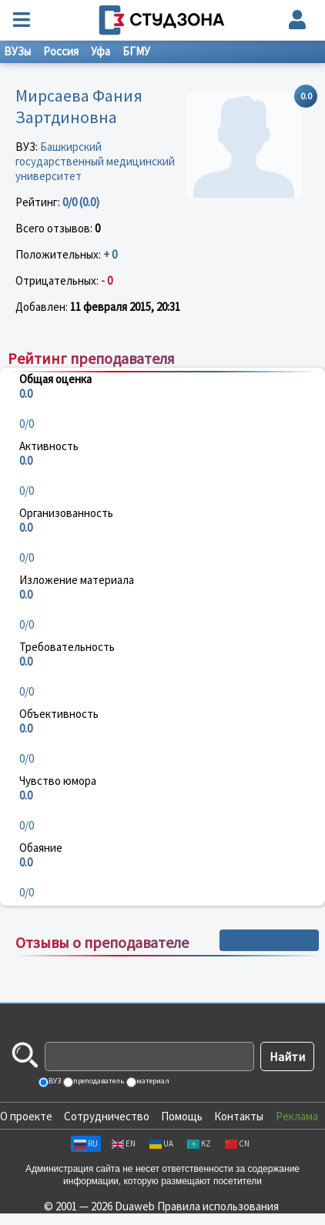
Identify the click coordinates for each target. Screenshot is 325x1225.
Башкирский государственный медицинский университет (95, 161)
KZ (199, 1143)
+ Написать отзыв (269, 940)
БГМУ (136, 51)
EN (124, 1143)
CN (237, 1143)
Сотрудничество (106, 1116)
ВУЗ (54, 1081)
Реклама (297, 1116)
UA (161, 1143)
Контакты (238, 1116)
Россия (61, 51)
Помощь (182, 1116)
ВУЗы (17, 51)
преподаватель (98, 1081)
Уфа (100, 51)
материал (152, 1081)
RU (86, 1143)
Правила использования (218, 1206)
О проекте (26, 1116)
